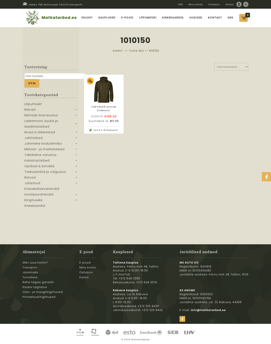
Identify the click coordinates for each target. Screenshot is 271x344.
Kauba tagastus (35, 287)
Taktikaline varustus (40, 155)
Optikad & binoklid (39, 166)
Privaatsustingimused (39, 297)
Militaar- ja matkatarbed (44, 149)
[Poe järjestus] (231, 66)
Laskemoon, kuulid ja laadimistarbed (41, 124)
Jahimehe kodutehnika (43, 143)
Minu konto (196, 4)
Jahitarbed (33, 138)
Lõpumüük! (148, 17)
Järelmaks (30, 272)
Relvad (30, 109)
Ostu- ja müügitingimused (43, 292)
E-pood (127, 17)
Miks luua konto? (35, 262)
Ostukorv (214, 4)
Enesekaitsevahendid (41, 189)
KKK (180, 4)
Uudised (196, 17)
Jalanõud (32, 183)
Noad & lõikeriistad (39, 132)
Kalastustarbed (37, 160)
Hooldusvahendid (38, 194)
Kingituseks (33, 200)
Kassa (230, 4)
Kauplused (107, 17)
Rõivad (30, 177)
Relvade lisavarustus (41, 115)
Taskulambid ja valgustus (45, 172)
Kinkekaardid (173, 17)
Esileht (87, 17)
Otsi (32, 83)
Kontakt (215, 17)
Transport (30, 267)
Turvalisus (30, 277)
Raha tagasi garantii (38, 282)
